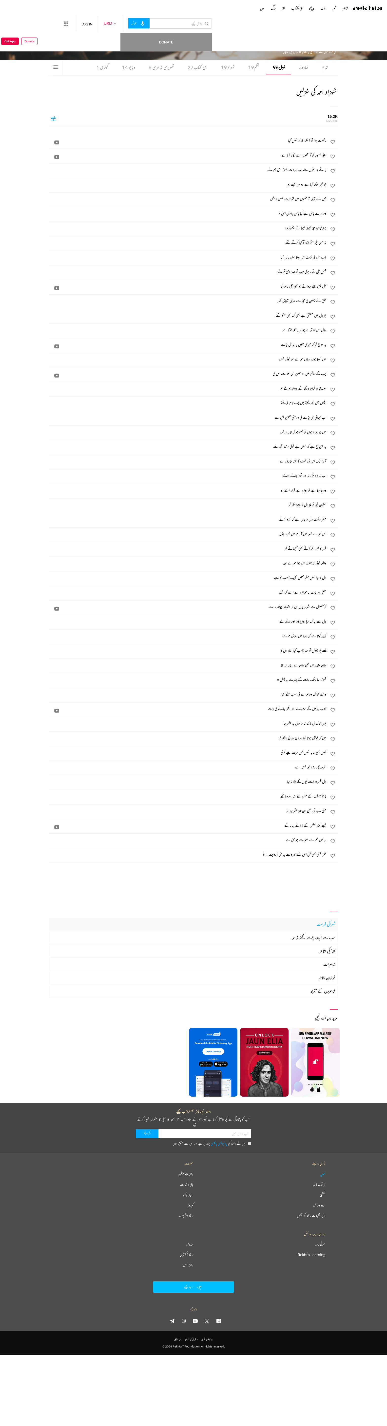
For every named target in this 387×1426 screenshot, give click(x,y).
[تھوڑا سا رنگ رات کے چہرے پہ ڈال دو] (188, 679)
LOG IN (105, 23)
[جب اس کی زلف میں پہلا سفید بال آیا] (188, 257)
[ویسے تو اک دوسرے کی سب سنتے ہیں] (188, 694)
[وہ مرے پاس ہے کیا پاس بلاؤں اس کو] (188, 213)
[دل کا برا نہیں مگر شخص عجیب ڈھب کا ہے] (188, 577)
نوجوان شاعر (326, 978)
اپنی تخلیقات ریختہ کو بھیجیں (311, 1216)
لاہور (278, 37)
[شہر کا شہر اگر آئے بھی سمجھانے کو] (188, 548)
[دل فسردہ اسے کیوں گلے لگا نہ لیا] (188, 781)
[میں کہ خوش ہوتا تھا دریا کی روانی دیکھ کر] (188, 738)
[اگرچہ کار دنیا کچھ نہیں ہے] (188, 767)
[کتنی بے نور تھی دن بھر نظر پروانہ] (188, 810)
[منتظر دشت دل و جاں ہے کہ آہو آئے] (188, 519)
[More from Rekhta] (83, 23)
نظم (253, 67)
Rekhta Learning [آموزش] (311, 1255)
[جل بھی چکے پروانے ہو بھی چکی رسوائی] (188, 286)
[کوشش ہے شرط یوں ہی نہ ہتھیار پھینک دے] (188, 606)
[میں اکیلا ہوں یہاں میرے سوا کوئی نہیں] (188, 359)
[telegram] (172, 1321)
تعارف (303, 67)
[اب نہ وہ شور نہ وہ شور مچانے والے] (188, 475)
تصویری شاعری (161, 67)
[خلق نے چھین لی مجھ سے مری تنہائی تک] (188, 301)
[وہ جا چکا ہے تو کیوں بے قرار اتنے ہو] (188, 490)
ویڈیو (128, 67)
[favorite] (333, 143)
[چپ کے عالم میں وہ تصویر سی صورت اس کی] (188, 373)
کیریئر (191, 1205)
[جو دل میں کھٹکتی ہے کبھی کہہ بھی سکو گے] (188, 315)
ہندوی (190, 1244)
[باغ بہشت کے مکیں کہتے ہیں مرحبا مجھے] (188, 796)
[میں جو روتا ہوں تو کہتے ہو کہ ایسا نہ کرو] (188, 432)
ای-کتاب (197, 67)
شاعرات (329, 964)
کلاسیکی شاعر (327, 951)
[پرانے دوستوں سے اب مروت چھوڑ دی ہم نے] (188, 169)
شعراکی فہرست (325, 924)
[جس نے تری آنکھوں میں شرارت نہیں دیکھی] (188, 199)
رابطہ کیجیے (188, 1195)
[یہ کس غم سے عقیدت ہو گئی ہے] (188, 840)
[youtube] (195, 1321)
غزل (279, 67)
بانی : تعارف (187, 1184)
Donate (58, 23)
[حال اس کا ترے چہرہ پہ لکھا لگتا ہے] (188, 330)
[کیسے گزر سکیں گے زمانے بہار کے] (188, 825)
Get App (10, 23)
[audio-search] (157, 23)
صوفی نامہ (320, 1244)
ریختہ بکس (188, 1265)
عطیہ (322, 1174)
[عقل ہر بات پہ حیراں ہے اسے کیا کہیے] (188, 592)
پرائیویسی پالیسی (219, 1143)
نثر (283, 8)
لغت (323, 8)
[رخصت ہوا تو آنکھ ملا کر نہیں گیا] (188, 140)
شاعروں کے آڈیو (323, 991)
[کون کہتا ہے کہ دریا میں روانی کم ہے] (188, 636)
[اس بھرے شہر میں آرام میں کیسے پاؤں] (188, 534)
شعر (227, 67)
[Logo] (367, 8)
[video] (57, 142)
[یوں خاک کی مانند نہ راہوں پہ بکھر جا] (188, 723)
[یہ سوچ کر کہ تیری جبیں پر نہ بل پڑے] (188, 344)
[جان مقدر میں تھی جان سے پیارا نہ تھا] (188, 665)
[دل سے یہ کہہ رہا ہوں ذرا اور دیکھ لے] (188, 621)
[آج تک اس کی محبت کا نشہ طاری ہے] (188, 461)
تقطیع (322, 1195)
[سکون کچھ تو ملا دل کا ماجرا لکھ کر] (188, 504)
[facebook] (218, 1321)
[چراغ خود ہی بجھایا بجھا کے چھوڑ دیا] (188, 228)
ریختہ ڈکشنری (187, 1255)
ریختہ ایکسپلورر (186, 1216)
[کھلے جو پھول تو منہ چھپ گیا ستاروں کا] (188, 650)
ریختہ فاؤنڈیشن (186, 1174)
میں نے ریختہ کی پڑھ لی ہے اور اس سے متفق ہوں (212, 1143)
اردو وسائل (319, 1205)
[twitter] (207, 1321)
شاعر (345, 8)
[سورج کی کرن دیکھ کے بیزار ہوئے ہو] (188, 388)
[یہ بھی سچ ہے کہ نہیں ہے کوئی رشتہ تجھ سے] (188, 446)
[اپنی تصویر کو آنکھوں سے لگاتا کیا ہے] (188, 155)
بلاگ (273, 8)
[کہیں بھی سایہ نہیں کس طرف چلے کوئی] (188, 752)
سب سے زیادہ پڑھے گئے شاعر (313, 938)
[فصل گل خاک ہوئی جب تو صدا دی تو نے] (188, 271)
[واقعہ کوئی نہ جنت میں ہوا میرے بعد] (188, 563)
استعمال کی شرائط (191, 1339)
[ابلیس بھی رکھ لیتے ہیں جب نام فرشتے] (188, 403)
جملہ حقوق (177, 1339)
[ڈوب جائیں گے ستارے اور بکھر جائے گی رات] (188, 708)
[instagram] (184, 1321)
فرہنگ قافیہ (319, 1184)
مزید (262, 8)
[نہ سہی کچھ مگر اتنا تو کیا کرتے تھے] (188, 242)
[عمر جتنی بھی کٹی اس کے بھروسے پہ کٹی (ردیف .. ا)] (188, 854)
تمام (325, 67)
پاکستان (272, 37)
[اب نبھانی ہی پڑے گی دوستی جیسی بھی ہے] (188, 417)
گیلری (102, 67)
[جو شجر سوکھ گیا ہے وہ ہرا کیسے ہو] (188, 184)
